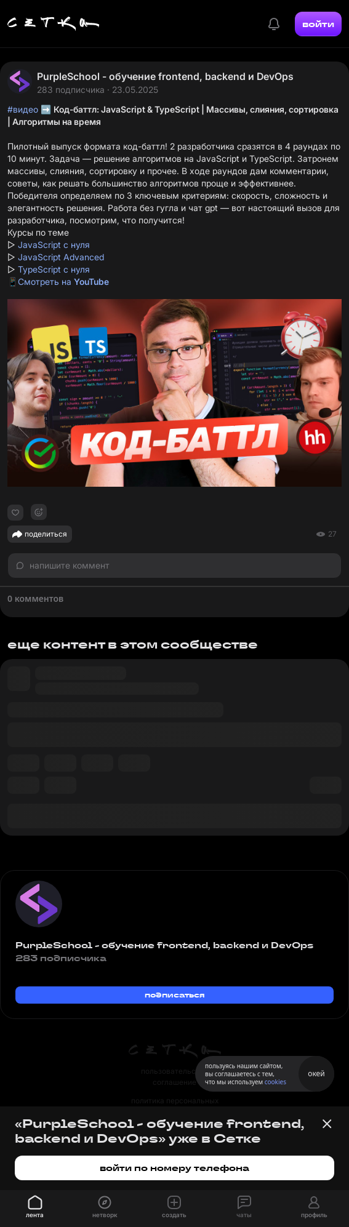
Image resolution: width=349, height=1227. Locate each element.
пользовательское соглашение (174, 1076)
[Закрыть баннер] (326, 1123)
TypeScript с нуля (54, 269)
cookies (275, 1081)
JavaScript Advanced (61, 257)
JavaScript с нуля (54, 244)
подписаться (175, 994)
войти (318, 24)
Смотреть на (63, 281)
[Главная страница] (53, 24)
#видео (22, 109)
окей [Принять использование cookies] (316, 1073)
